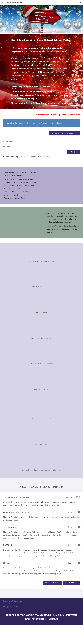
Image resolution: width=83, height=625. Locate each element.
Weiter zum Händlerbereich (64, 133)
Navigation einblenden (12, 2)
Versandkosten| (9, 604)
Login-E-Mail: (8, 141)
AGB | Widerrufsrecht (11, 606)
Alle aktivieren (71, 583)
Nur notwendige (52, 583)
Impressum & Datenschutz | (13, 601)
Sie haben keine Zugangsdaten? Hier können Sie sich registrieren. (27, 156)
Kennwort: (7, 146)
